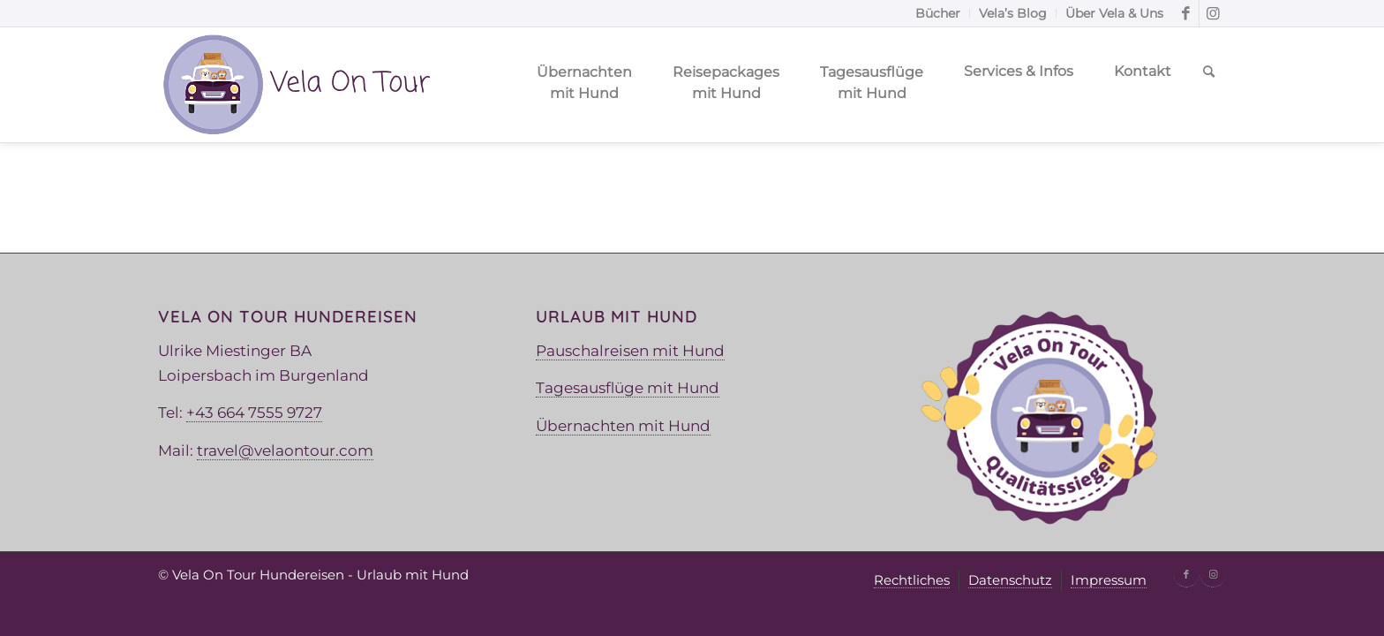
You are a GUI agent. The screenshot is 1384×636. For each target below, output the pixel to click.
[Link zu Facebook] (1186, 13)
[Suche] (1209, 84)
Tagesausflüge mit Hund (627, 388)
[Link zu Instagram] (1213, 13)
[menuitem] (938, 13)
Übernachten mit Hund (623, 426)
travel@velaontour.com (285, 450)
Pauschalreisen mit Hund (630, 351)
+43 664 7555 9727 (254, 412)
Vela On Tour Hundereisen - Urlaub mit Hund (320, 574)
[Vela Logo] (295, 84)
